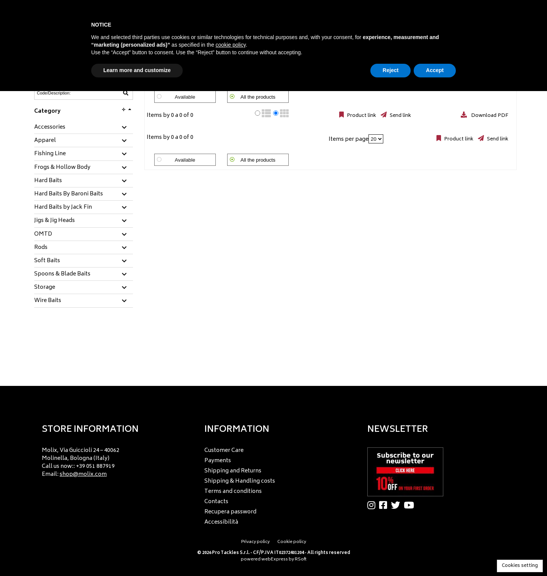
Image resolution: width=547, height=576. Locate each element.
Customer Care (223, 450)
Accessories (49, 127)
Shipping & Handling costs (239, 481)
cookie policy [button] (231, 45)
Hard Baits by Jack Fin (63, 207)
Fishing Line (50, 154)
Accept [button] (435, 70)
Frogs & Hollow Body (62, 167)
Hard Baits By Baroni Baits (68, 194)
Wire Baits (47, 300)
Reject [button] (390, 70)
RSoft (301, 559)
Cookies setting (520, 566)
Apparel (45, 140)
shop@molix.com (83, 474)
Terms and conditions (233, 491)
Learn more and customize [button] (137, 70)
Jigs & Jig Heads (54, 220)
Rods (40, 247)
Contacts (216, 502)
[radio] (257, 113)
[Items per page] (375, 138)
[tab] (83, 127)
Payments (217, 461)
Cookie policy (291, 542)
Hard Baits (48, 181)
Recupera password (230, 512)
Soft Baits (47, 261)
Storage (44, 287)
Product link (361, 116)
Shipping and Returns (232, 471)
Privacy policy (255, 542)
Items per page (348, 139)
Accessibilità (221, 522)
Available (185, 97)
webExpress (274, 559)
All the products (257, 97)
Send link (400, 116)
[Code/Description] (64, 93)
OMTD (43, 234)
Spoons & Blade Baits (62, 274)
